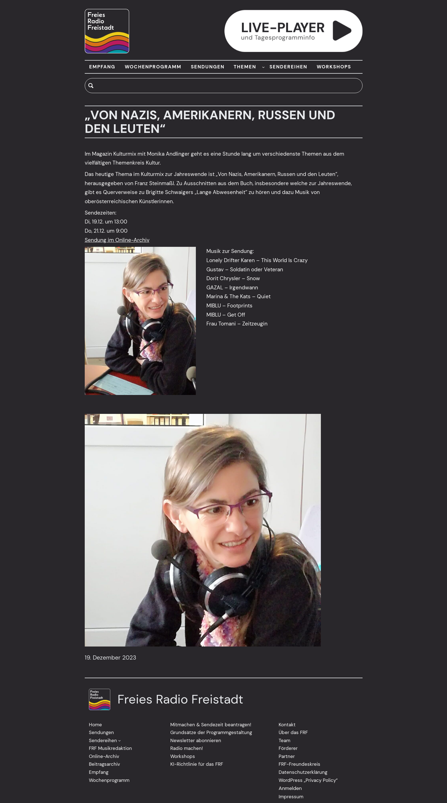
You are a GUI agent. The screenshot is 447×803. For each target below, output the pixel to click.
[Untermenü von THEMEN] (263, 66)
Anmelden (290, 788)
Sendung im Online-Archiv (117, 240)
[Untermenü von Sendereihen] (119, 740)
